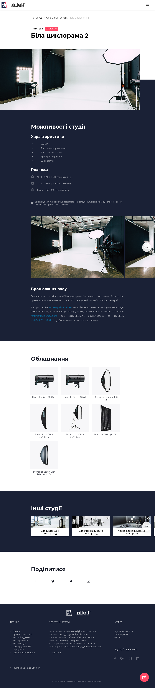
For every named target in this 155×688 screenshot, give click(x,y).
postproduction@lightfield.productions (83, 646)
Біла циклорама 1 (50, 530)
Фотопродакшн (20, 640)
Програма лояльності (24, 652)
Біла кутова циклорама (90, 530)
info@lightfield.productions (81, 637)
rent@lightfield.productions (44, 315)
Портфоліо (18, 649)
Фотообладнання (22, 637)
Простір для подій (22, 646)
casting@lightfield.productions (73, 634)
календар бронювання (60, 307)
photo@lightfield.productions (72, 640)
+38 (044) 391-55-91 (41, 320)
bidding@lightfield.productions (80, 643)
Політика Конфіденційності (26, 667)
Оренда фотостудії (22, 634)
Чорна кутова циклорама (131, 530)
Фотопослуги (19, 643)
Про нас (17, 631)
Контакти (56, 652)
